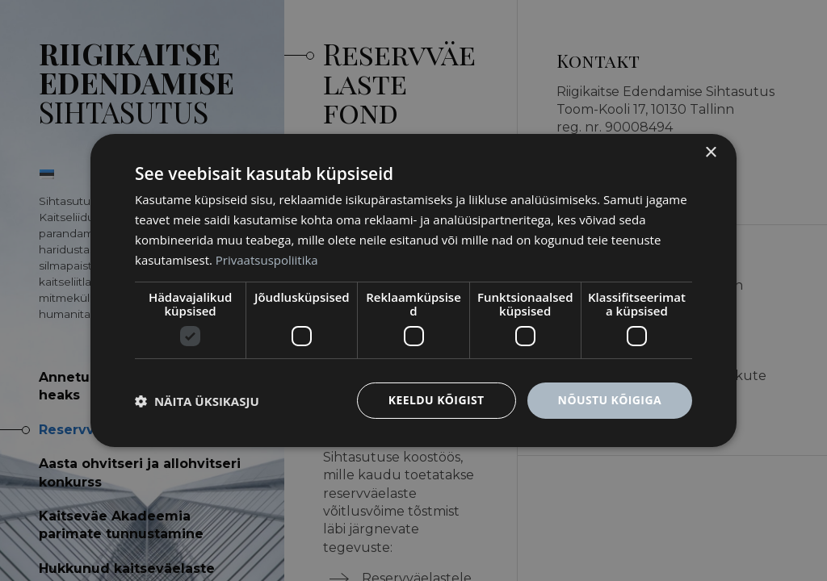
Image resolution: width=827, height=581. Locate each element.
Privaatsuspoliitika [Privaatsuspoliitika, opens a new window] (267, 260)
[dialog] (413, 290)
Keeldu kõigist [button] (436, 400)
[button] (197, 401)
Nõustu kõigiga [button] (609, 400)
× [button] (710, 153)
